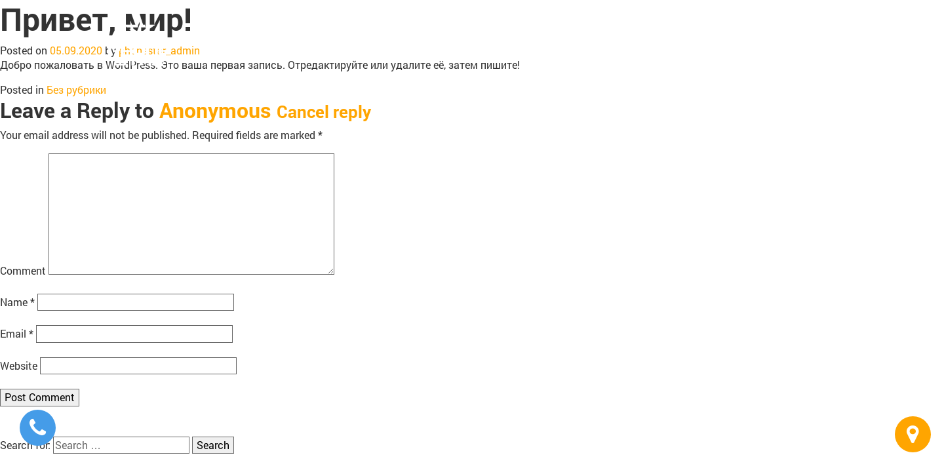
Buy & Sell (534, 39)
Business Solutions (719, 39)
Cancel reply (324, 111)
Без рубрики (76, 89)
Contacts (804, 39)
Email (16, 333)
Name (17, 302)
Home (477, 39)
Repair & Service (616, 39)
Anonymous (215, 110)
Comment (23, 270)
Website (18, 365)
